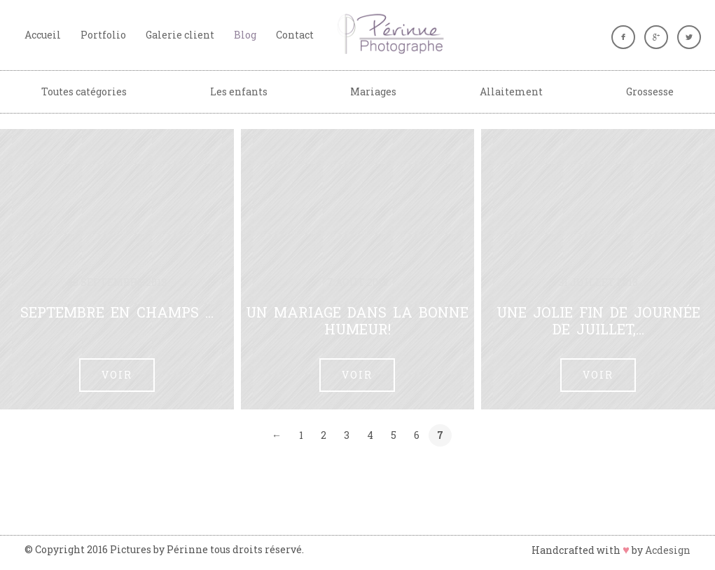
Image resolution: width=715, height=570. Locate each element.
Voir (117, 374)
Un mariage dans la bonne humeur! (357, 320)
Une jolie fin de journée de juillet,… (598, 320)
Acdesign (667, 550)
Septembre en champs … (117, 312)
